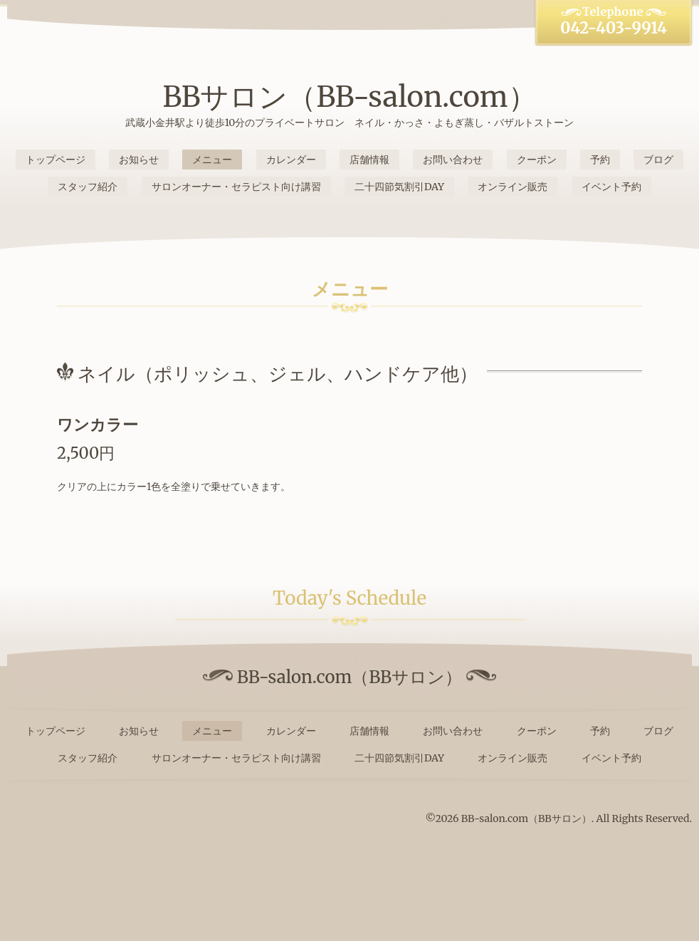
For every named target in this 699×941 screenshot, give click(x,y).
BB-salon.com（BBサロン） (526, 818)
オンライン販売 (512, 186)
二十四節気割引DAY (399, 186)
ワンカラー (97, 425)
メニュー (212, 159)
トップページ (55, 159)
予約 (600, 159)
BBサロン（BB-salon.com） (349, 97)
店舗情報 (369, 159)
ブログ (658, 159)
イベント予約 (611, 186)
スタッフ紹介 (87, 186)
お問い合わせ (453, 159)
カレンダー (291, 159)
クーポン (537, 159)
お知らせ (139, 159)
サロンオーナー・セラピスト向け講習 (236, 186)
